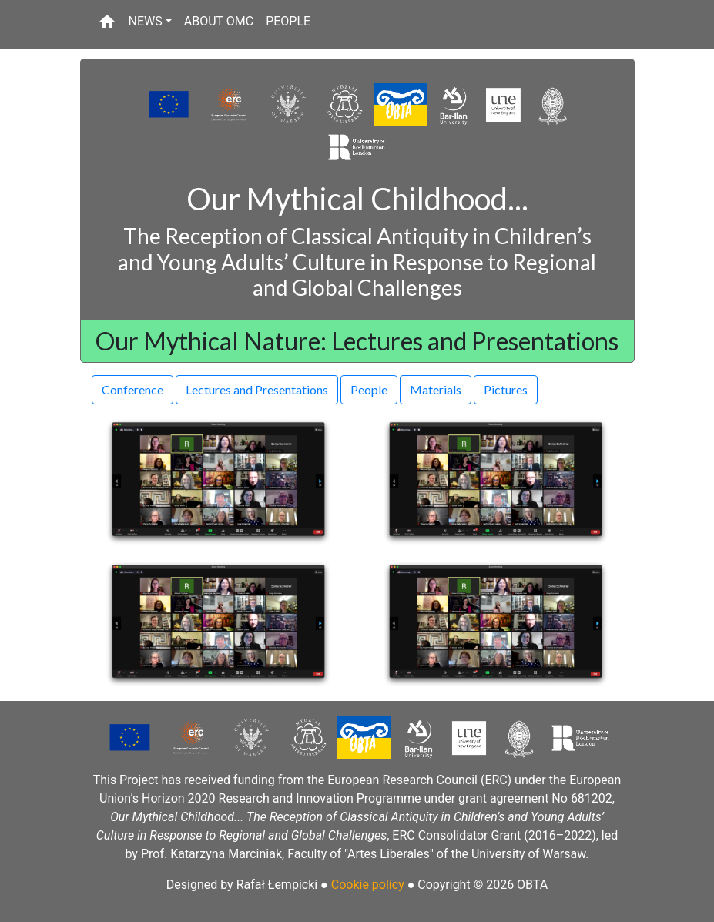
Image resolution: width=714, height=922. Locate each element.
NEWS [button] (146, 21)
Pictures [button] (506, 389)
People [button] (368, 389)
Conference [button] (132, 389)
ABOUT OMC (218, 21)
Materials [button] (435, 389)
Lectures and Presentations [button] (257, 389)
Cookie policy (367, 884)
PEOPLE (288, 21)
